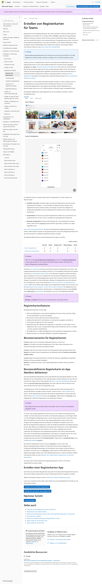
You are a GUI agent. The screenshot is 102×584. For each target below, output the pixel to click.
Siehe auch (85, 34)
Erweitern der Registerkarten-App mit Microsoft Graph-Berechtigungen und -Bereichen (51, 514)
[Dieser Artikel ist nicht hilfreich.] (98, 40)
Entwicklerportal (71, 6)
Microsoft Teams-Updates (34, 516)
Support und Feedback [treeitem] (8, 151)
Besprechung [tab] (38, 98)
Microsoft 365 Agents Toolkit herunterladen (88, 6)
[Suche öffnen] (93, 2)
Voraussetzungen (30, 500)
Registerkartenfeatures (88, 21)
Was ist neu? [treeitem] (6, 31)
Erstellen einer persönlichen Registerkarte (37, 487)
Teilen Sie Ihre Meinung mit (82, 12)
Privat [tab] (26, 98)
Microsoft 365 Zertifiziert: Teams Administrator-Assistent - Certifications (42, 560)
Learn (25, 18)
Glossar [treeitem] (5, 34)
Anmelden (97, 2)
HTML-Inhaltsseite (67, 391)
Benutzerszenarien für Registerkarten (88, 24)
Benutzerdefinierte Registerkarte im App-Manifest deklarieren (90, 27)
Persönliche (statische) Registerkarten (47, 67)
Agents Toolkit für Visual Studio (35, 523)
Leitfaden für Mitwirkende (32, 542)
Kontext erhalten (38, 291)
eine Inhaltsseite (34, 269)
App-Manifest (32, 440)
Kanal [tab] (31, 98)
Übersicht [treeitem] (5, 28)
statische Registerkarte (69, 260)
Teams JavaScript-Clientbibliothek (50, 47)
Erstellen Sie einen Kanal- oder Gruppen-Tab (37, 491)
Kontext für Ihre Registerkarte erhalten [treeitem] (11, 85)
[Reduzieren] (19, 17)
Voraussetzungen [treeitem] (10, 78)
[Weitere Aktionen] (76, 18)
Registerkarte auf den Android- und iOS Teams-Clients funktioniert (44, 287)
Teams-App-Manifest (38, 396)
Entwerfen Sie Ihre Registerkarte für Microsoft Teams (41, 509)
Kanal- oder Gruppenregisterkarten (33, 229)
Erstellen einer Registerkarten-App (91, 30)
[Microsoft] (3, 2)
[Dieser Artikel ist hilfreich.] (96, 40)
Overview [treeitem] (6, 157)
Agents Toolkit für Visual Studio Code (37, 520)
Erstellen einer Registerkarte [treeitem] (12, 81)
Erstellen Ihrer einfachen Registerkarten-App (58, 477)
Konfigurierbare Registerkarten (32, 251)
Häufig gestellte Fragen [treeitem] (8, 149)
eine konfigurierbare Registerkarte (45, 260)
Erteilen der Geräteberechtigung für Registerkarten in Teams (43, 518)
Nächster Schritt (87, 32)
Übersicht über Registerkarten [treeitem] (9, 74)
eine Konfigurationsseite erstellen (39, 273)
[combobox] (11, 20)
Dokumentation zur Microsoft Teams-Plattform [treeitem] (10, 25)
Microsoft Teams (33, 18)
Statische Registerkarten (30, 248)
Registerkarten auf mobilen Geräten (37, 511)
